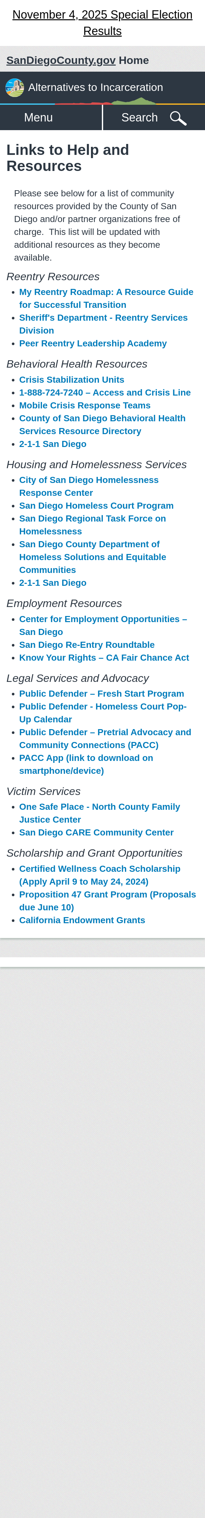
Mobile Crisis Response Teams (85, 405)
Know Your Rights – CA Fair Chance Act (104, 658)
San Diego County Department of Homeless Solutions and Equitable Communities (92, 557)
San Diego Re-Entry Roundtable (87, 645)
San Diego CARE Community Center (96, 832)
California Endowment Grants (82, 920)
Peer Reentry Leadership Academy (93, 343)
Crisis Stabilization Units (71, 380)
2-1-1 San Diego (52, 444)
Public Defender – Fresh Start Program (101, 694)
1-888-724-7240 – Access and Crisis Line (105, 392)
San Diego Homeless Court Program (96, 506)
